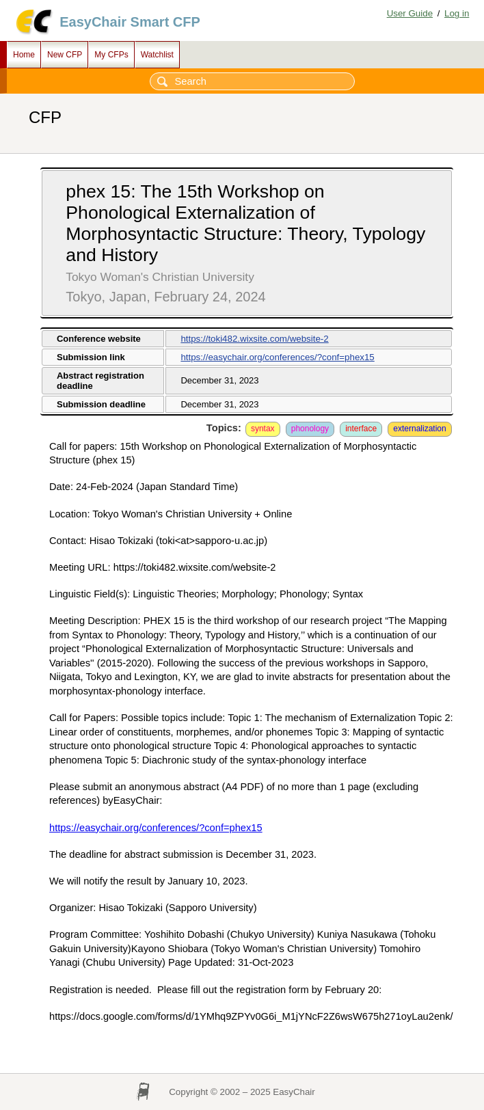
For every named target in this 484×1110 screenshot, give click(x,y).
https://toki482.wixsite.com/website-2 (254, 339)
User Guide (410, 13)
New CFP (64, 54)
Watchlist (157, 54)
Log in (456, 13)
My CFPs (111, 54)
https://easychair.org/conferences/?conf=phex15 (277, 357)
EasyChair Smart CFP (129, 21)
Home (24, 54)
